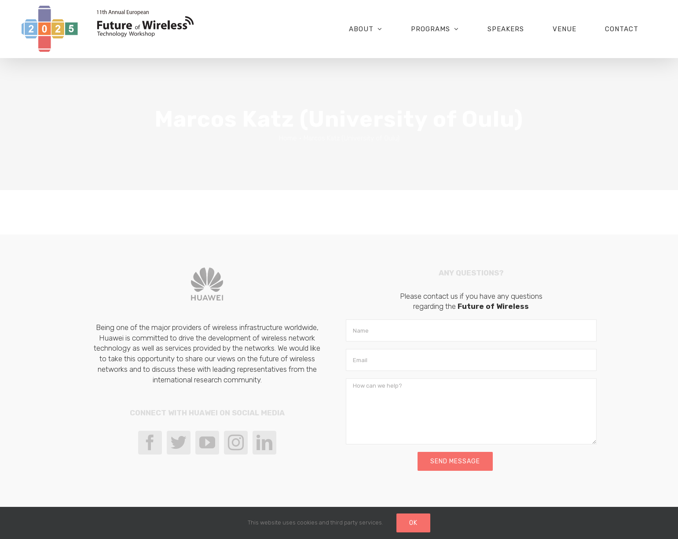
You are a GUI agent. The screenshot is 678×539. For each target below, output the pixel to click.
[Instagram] (236, 443)
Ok (413, 523)
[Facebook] (150, 443)
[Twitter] (179, 443)
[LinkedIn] (264, 443)
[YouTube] (207, 443)
